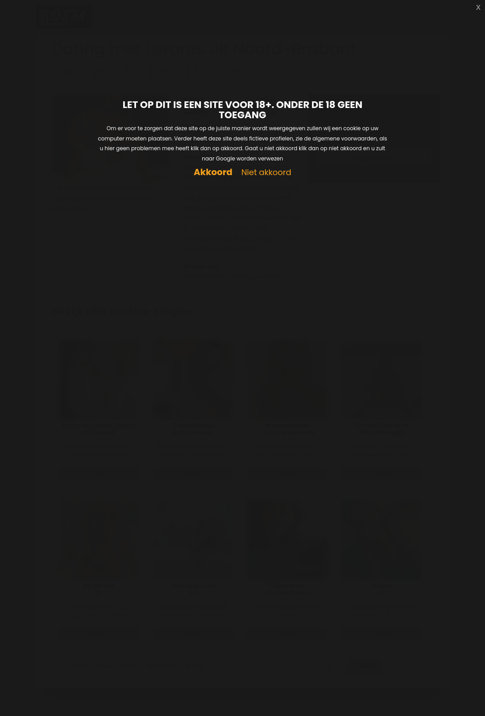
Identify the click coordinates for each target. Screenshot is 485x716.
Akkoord (213, 172)
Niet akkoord (266, 173)
